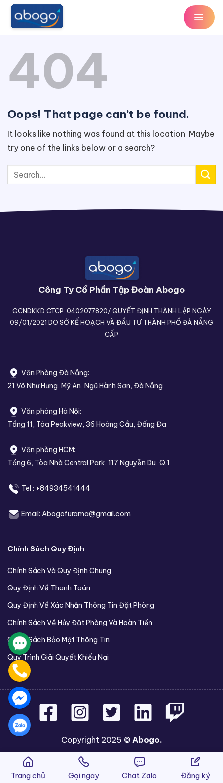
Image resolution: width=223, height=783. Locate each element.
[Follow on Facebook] (49, 718)
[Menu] (199, 17)
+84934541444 (63, 488)
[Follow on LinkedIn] (143, 718)
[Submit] (206, 174)
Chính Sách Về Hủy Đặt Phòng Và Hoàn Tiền (79, 622)
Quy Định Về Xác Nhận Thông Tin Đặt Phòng (80, 605)
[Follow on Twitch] (175, 718)
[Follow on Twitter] (112, 718)
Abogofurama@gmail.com (86, 513)
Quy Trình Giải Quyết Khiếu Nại (58, 657)
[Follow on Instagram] (81, 718)
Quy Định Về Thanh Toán (48, 588)
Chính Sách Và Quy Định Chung (59, 570)
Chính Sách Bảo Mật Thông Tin (58, 639)
